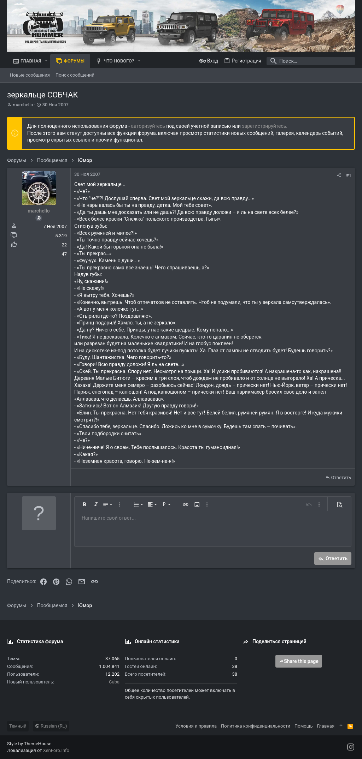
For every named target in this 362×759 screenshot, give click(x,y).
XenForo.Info (56, 750)
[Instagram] (350, 747)
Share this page (299, 661)
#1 (348, 175)
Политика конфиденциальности (255, 726)
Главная (325, 726)
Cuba (114, 682)
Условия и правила (196, 726)
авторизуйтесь (148, 126)
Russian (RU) (51, 726)
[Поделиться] (339, 175)
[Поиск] (311, 61)
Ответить (341, 477)
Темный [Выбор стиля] (18, 726)
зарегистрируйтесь (264, 126)
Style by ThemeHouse (29, 743)
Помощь (303, 726)
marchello (23, 104)
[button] (46, 61)
